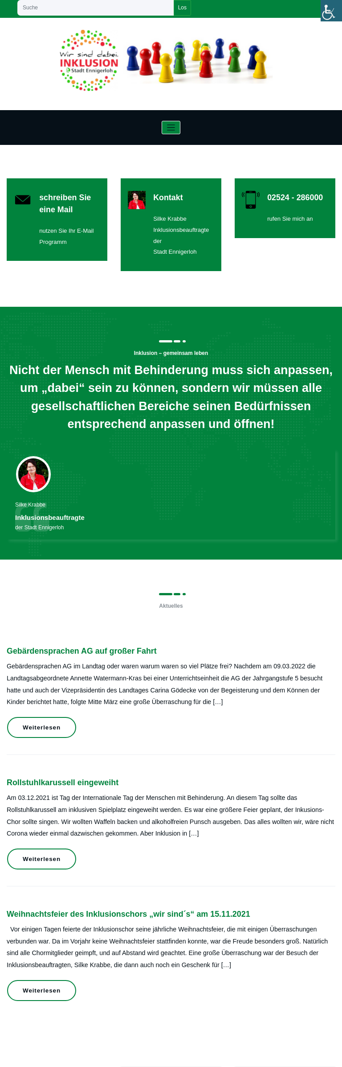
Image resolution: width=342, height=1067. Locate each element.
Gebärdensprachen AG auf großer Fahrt (70, 630)
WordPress (149, 1055)
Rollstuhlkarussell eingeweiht (54, 743)
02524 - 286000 (288, 195)
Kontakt (163, 195)
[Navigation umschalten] (171, 128)
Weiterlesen (36, 697)
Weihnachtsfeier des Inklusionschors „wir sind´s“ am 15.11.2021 (109, 846)
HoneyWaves (197, 1055)
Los (182, 7)
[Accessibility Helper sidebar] (331, 10)
